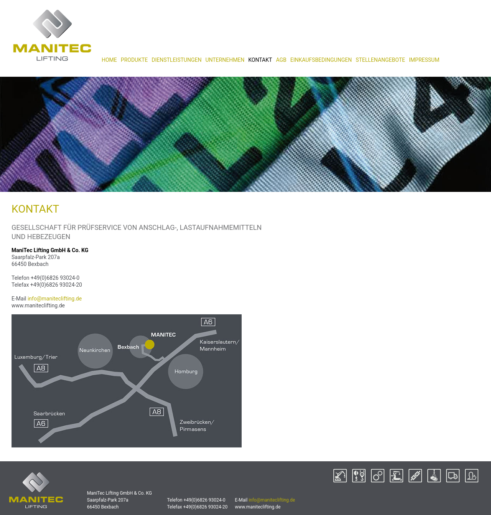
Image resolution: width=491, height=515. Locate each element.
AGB (281, 60)
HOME (109, 60)
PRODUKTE (134, 60)
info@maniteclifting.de (55, 298)
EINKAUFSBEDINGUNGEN (321, 60)
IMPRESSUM (424, 60)
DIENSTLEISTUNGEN (176, 60)
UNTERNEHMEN (224, 60)
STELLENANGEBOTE (380, 60)
